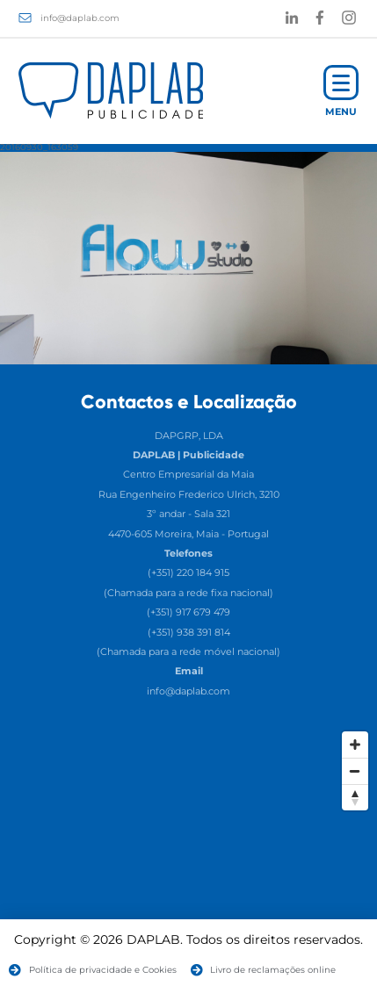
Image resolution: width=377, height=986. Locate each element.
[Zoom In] (355, 744)
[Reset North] (355, 797)
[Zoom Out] (355, 771)
